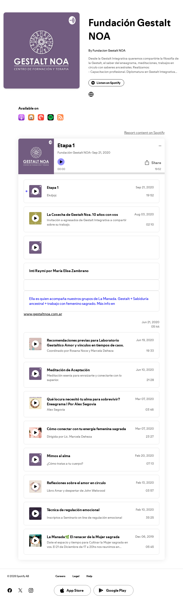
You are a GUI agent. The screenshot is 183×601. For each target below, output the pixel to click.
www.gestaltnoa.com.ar (43, 313)
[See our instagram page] (31, 590)
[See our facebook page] (9, 590)
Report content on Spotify (144, 132)
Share (152, 162)
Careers (60, 576)
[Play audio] (160, 145)
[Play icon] (61, 161)
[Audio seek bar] (109, 173)
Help (89, 576)
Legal (75, 576)
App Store (71, 590)
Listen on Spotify (105, 83)
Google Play (112, 590)
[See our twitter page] (20, 590)
